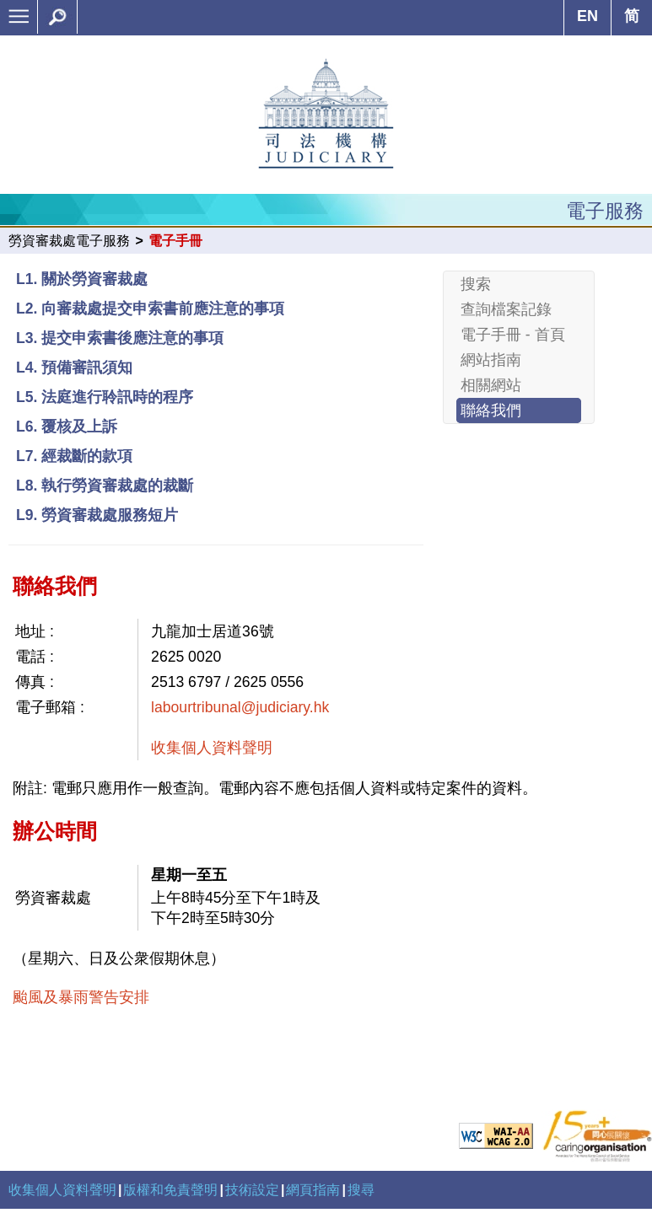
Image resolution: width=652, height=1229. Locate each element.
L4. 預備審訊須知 (74, 367)
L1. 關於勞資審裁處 (82, 279)
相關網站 (491, 385)
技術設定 (252, 1190)
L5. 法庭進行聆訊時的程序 (104, 397)
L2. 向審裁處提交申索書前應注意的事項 (150, 308)
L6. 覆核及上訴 (66, 426)
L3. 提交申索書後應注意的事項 (120, 338)
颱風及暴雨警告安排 (81, 997)
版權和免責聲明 (170, 1190)
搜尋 (361, 1190)
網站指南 (491, 360)
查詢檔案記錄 (506, 309)
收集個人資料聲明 (211, 747)
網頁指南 (313, 1190)
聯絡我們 (491, 410)
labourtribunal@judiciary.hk (240, 707)
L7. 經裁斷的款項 (74, 456)
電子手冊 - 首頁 (513, 334)
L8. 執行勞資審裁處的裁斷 (104, 485)
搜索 (476, 284)
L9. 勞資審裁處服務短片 (97, 515)
